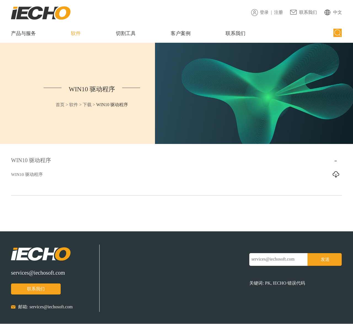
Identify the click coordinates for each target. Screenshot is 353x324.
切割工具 (126, 33)
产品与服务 (23, 33)
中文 (337, 12)
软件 (76, 33)
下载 (86, 104)
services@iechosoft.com (38, 273)
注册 (278, 12)
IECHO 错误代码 (289, 283)
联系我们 (308, 12)
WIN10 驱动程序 (91, 89)
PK (268, 283)
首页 (59, 104)
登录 (264, 12)
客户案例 (181, 33)
